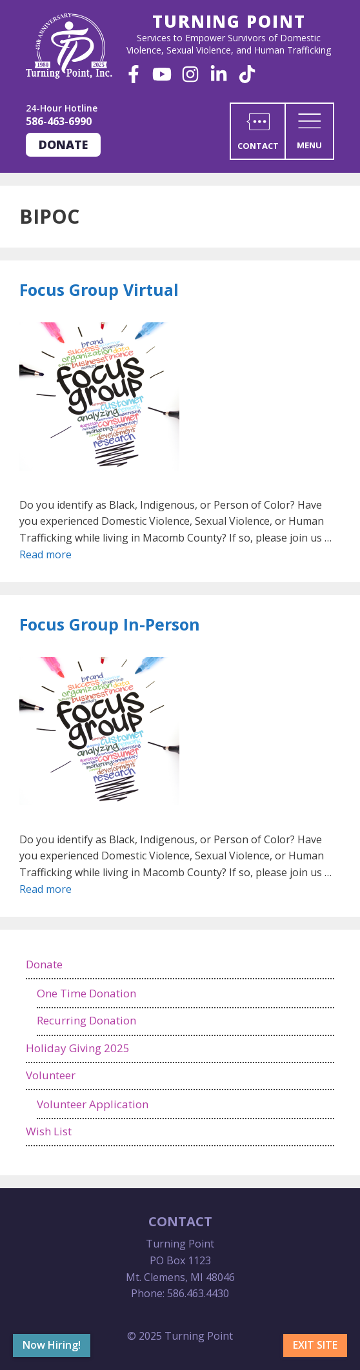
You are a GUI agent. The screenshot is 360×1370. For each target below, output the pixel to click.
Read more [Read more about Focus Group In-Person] (45, 889)
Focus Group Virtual (99, 289)
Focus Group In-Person (109, 624)
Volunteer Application (92, 1104)
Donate (63, 144)
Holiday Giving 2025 (78, 1048)
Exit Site (315, 1345)
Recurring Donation (86, 1020)
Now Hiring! (52, 1345)
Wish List (49, 1131)
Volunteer (50, 1075)
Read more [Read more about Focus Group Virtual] (45, 554)
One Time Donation (86, 993)
